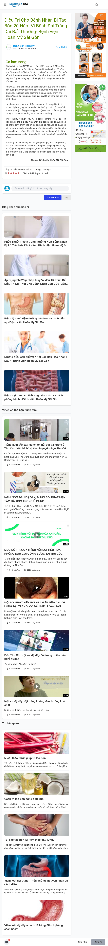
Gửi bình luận (53, 197)
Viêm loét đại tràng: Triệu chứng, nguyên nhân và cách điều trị (36, 882)
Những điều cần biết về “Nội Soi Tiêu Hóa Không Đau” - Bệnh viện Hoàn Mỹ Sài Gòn (35, 358)
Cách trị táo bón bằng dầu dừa (23, 798)
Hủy (66, 197)
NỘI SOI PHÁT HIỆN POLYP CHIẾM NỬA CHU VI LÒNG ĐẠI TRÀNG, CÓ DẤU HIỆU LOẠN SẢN (34, 604)
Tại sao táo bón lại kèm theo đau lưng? (29, 839)
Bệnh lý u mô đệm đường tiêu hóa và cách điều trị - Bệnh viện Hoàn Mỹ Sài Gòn (34, 320)
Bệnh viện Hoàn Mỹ (23, 46)
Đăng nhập (83, 942)
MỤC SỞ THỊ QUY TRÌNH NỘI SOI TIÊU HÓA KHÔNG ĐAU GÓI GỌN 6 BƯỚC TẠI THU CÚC (33, 551)
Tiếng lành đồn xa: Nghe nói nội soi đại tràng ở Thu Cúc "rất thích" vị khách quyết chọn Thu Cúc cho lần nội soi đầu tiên (35, 446)
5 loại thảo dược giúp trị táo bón (25, 758)
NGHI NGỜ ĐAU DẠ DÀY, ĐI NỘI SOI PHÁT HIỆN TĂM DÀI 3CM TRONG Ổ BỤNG (34, 499)
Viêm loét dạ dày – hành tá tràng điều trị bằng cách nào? (33, 927)
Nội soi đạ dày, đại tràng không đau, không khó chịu (34, 703)
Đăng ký (98, 942)
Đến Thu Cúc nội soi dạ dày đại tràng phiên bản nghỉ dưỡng (35, 657)
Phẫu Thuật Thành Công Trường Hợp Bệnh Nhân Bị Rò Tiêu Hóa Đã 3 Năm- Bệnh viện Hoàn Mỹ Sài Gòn (36, 243)
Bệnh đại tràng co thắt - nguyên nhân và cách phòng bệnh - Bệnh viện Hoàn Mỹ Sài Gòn (33, 397)
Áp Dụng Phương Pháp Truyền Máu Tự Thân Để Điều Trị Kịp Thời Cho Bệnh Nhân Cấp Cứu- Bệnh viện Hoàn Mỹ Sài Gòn (36, 282)
